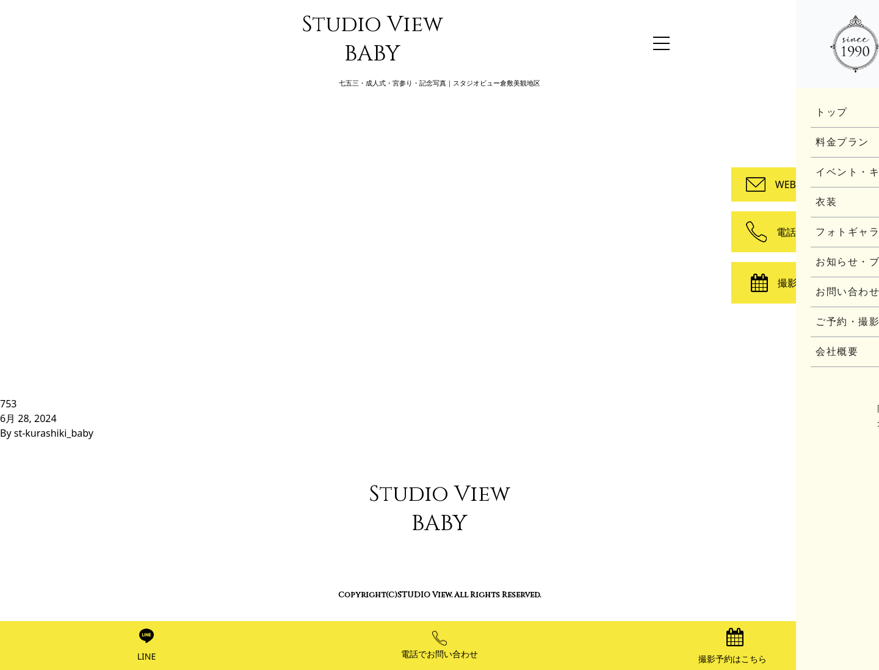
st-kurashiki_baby (53, 433)
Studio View (372, 39)
